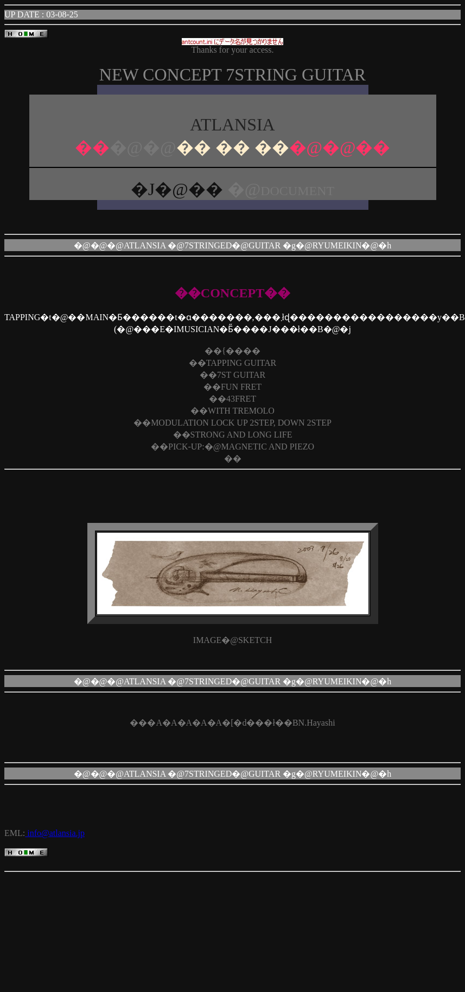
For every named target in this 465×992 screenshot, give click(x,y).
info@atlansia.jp (55, 833)
